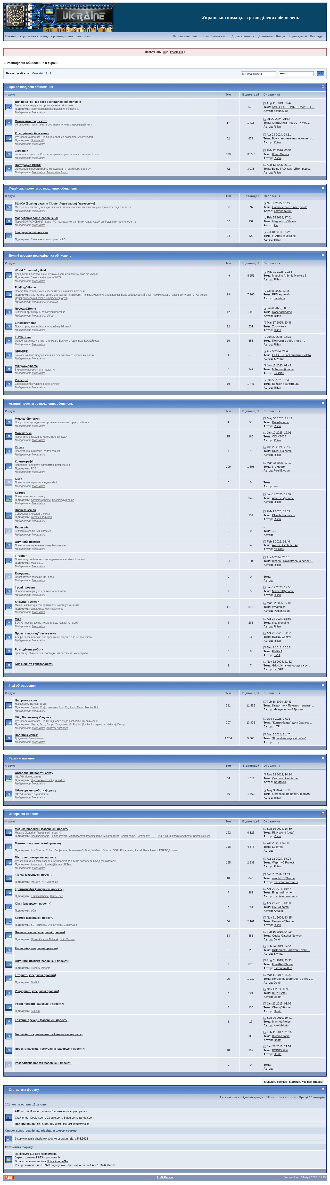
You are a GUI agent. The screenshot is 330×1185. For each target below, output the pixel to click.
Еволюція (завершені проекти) (36, 948)
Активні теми (229, 1097)
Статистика (38, 294)
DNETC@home (168, 850)
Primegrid (21, 380)
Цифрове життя (26, 700)
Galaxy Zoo (70, 924)
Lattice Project (59, 836)
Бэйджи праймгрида (285, 383)
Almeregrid (37, 864)
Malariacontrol (77, 836)
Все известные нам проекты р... (293, 138)
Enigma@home (40, 896)
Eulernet (277, 846)
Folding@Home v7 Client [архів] (101, 294)
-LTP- (277, 726)
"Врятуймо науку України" (289, 738)
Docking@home (40, 836)
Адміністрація (252, 1097)
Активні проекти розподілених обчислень (41, 403)
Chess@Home (281, 1007)
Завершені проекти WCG (46, 277)
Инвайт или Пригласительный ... (293, 705)
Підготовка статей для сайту (48, 780)
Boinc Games (280, 154)
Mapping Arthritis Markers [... (290, 275)
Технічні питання (22, 758)
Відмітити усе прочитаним (306, 1081)
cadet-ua (279, 298)
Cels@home (128, 836)
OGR (116, 850)
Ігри (61, 707)
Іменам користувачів (75, 1123)
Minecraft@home (283, 591)
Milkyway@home (26, 365)
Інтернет (21, 555)
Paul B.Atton (282, 470)
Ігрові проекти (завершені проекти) (39, 1003)
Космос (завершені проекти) (34, 917)
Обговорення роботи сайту (34, 772)
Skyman (279, 358)
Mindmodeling (111, 836)
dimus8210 (281, 110)
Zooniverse (279, 326)
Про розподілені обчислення (31, 87)
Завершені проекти (23, 814)
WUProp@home (54, 608)
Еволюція (22, 527)
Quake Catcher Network (45, 939)
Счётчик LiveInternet (285, 778)
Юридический (63, 724)
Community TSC (146, 836)
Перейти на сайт (185, 36)
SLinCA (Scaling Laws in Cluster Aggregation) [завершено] (55, 203)
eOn (33, 910)
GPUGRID (21, 351)
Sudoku (35, 1011)
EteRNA (277, 651)
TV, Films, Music (74, 707)
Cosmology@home (63, 500)
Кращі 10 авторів (312, 1097)
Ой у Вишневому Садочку (33, 717)
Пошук (281, 36)
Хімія (18, 478)
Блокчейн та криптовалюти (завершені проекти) (48, 1034)
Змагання (21, 150)
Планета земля (25, 510)
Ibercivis (35, 882)
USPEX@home (282, 450)
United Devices (201, 836)
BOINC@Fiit (280, 1050)
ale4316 (279, 373)
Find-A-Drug (164, 836)
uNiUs (50, 315)
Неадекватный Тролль (288, 709)
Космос (20, 492)
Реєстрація (176, 52)
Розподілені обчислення (32, 133)
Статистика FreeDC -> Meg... (291, 122)
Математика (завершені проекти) (38, 843)
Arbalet (278, 910)
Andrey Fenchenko (57, 172)
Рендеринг (22, 573)
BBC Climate (67, 939)
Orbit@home (55, 924)
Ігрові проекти (25, 587)
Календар (317, 36)
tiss (276, 225)
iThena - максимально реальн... (293, 560)
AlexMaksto (281, 1025)
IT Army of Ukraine (284, 235)
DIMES (35, 982)
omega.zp (52, 301)
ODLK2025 (279, 436)
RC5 (33, 468)
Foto (96, 707)
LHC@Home (23, 337)
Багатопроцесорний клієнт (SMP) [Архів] (145, 294)
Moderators (38, 112)
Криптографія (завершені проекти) (39, 889)
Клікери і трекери (27, 601)
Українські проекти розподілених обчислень (43, 188)
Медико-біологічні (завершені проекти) (42, 828)
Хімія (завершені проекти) (33, 903)
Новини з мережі (26, 734)
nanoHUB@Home (283, 878)
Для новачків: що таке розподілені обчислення (48, 101)
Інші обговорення (22, 685)
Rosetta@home (282, 311)
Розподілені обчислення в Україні (32, 63)
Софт (43, 707)
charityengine (280, 622)
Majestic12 (37, 562)
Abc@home (37, 850)
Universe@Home (283, 921)
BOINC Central (281, 636)
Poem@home (94, 836)
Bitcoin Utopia (281, 1036)
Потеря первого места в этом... (292, 978)
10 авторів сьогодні (281, 1097)
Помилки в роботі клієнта (289, 340)
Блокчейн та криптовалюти (34, 663)
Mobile (89, 707)
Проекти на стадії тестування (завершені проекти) (50, 1048)
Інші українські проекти (31, 232)
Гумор (121, 724)
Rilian (277, 126)
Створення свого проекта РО (48, 239)
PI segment (126, 850)
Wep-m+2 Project (283, 862)
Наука (34, 724)
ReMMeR (280, 781)
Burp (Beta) (279, 992)
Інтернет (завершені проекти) (35, 975)
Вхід (165, 52)
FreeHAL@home (40, 968)
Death (277, 939)
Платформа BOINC (28, 165)
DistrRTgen (56, 896)
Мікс (18, 619)
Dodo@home (280, 422)
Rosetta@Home (25, 308)
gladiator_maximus (286, 882)
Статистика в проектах (31, 121)
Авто (42, 724)
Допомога (265, 36)
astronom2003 (283, 211)
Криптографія (24, 461)
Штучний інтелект (27, 541)
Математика (23, 433)
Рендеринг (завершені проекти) (37, 991)
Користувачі (298, 36)
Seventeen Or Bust (79, 850)
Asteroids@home (41, 500)
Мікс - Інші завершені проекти (35, 857)
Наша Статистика (214, 36)
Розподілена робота (29, 649)
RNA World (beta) (283, 832)
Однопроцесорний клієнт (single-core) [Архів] (41, 298)
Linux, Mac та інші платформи (63, 294)
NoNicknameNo (57, 1161)
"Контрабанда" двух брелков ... (292, 722)
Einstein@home (25, 322)
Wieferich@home (101, 850)
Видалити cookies (275, 1081)
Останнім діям (51, 1123)
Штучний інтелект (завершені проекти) (42, 960)
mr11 (277, 655)
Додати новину (243, 36)
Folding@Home (25, 287)
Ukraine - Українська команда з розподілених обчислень (48, 36)
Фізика (19, 447)
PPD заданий (281, 294)
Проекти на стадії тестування (35, 633)
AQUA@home (50, 882)
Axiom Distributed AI (285, 545)
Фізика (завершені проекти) (34, 874)
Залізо (35, 707)
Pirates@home (53, 864)
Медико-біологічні (27, 418)
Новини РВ (37, 140)
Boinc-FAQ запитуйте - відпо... (291, 168)
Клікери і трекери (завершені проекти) (42, 1020)
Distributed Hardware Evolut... (291, 950)
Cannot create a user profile (289, 207)
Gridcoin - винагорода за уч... (291, 665)
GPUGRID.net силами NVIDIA (291, 355)
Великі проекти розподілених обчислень (40, 255)
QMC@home (280, 906)
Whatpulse (37, 608)
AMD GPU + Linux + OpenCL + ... (293, 106)
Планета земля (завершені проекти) (40, 932)
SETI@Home (38, 924)
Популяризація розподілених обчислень (55, 108)
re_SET (278, 669)
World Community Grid (30, 270)
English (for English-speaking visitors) (94, 724)
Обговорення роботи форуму (35, 790)
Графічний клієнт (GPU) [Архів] (189, 294)
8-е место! (278, 466)
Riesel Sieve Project (146, 850)
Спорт (50, 724)
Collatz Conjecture (56, 850)
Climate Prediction (41, 517)
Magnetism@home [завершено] (36, 217)
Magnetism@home (284, 221)
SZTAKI (67, 864)
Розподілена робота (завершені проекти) (43, 1062)
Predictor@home (182, 836)
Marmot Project (281, 1021)
